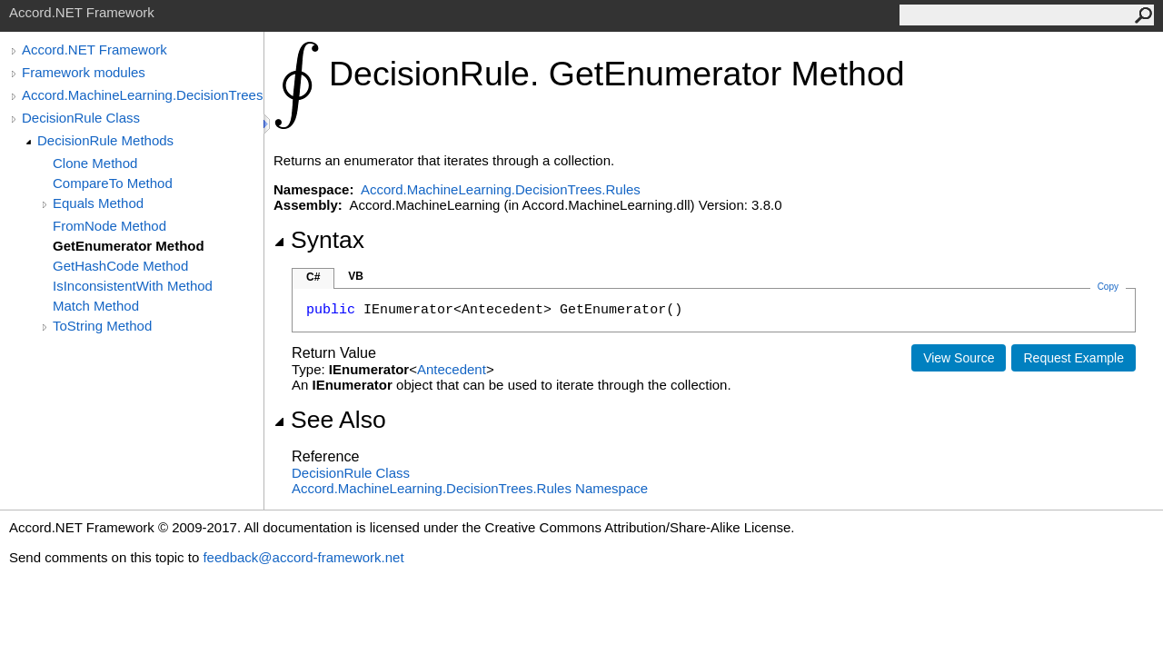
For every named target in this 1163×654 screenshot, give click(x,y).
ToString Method (102, 325)
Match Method (96, 305)
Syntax (318, 239)
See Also (329, 419)
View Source (958, 358)
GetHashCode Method (120, 265)
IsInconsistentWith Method (133, 285)
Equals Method (98, 203)
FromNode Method (109, 225)
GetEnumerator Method (128, 245)
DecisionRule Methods (105, 140)
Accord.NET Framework (94, 49)
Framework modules (83, 72)
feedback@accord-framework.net (303, 557)
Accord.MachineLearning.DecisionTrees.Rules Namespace (470, 488)
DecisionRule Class (81, 117)
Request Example (1073, 358)
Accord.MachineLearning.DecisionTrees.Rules (142, 95)
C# (313, 277)
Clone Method (95, 163)
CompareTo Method (113, 183)
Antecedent (451, 369)
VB (355, 276)
